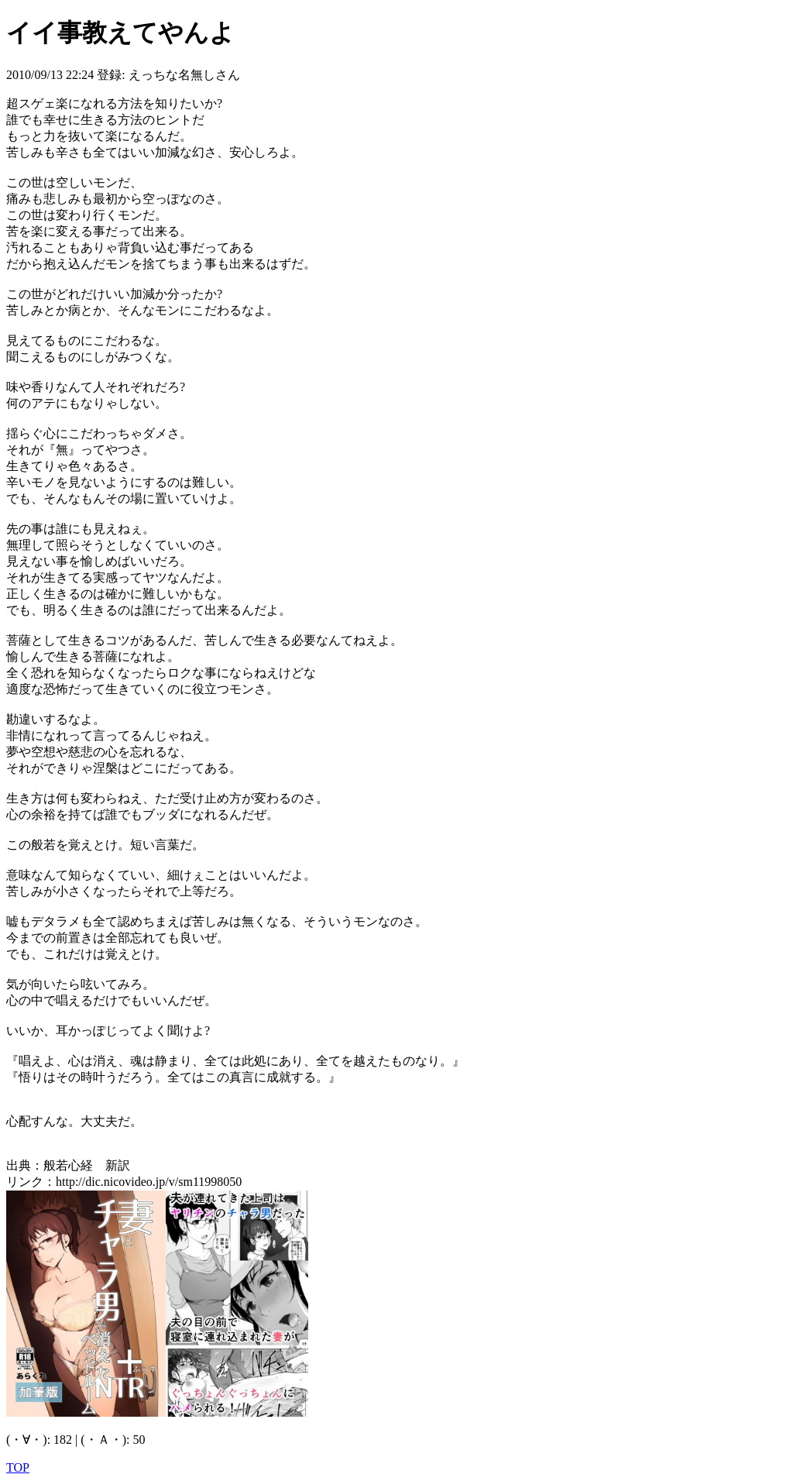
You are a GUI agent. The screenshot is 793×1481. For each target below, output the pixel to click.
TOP (17, 1467)
